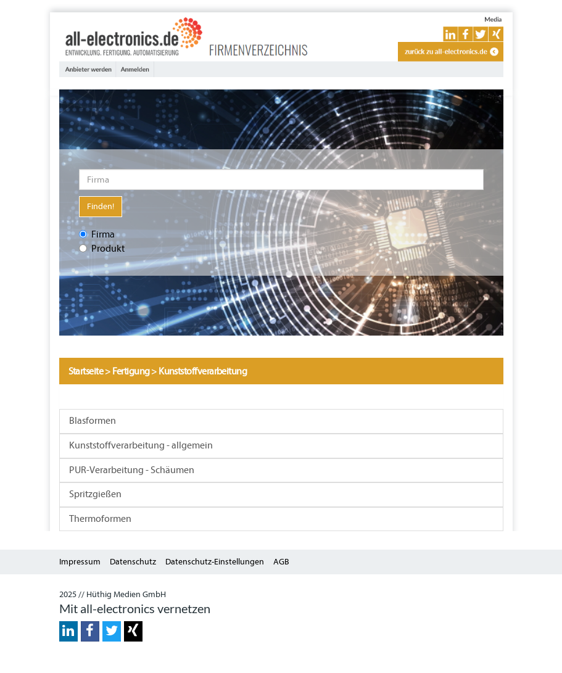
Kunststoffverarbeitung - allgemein (141, 445)
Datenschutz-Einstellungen (214, 561)
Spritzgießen (95, 494)
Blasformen (92, 420)
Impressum (80, 561)
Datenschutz (133, 561)
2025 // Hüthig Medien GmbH (112, 594)
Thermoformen (100, 518)
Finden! (100, 206)
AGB (281, 561)
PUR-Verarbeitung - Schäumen (131, 470)
